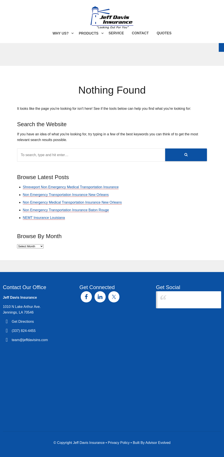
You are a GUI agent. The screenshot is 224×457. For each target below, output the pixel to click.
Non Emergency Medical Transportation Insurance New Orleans (72, 202)
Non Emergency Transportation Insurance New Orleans (66, 195)
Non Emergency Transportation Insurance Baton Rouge (66, 210)
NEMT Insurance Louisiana (44, 218)
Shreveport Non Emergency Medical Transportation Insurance (71, 187)
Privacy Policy (119, 443)
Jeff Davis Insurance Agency (185, 300)
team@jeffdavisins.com (30, 340)
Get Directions (23, 321)
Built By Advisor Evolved (152, 443)
